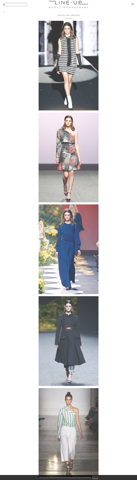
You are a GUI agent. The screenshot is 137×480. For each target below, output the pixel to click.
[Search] (15, 4)
